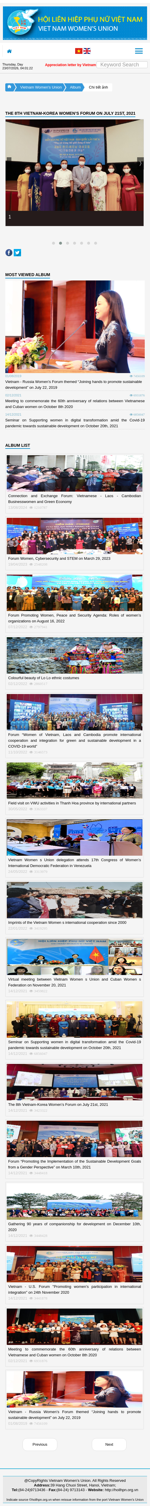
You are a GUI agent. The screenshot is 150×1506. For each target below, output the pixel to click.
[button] (53, 243)
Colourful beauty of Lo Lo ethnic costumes (43, 678)
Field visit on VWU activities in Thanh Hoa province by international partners (72, 803)
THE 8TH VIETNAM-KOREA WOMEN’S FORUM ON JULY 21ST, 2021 (70, 113)
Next (109, 1444)
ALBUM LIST (17, 445)
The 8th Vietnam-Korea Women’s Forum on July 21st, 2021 (58, 1104)
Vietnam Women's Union (41, 87)
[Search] (122, 64)
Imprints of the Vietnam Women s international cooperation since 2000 (67, 922)
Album (75, 87)
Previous (39, 1444)
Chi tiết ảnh (98, 87)
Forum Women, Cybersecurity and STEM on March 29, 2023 (59, 558)
